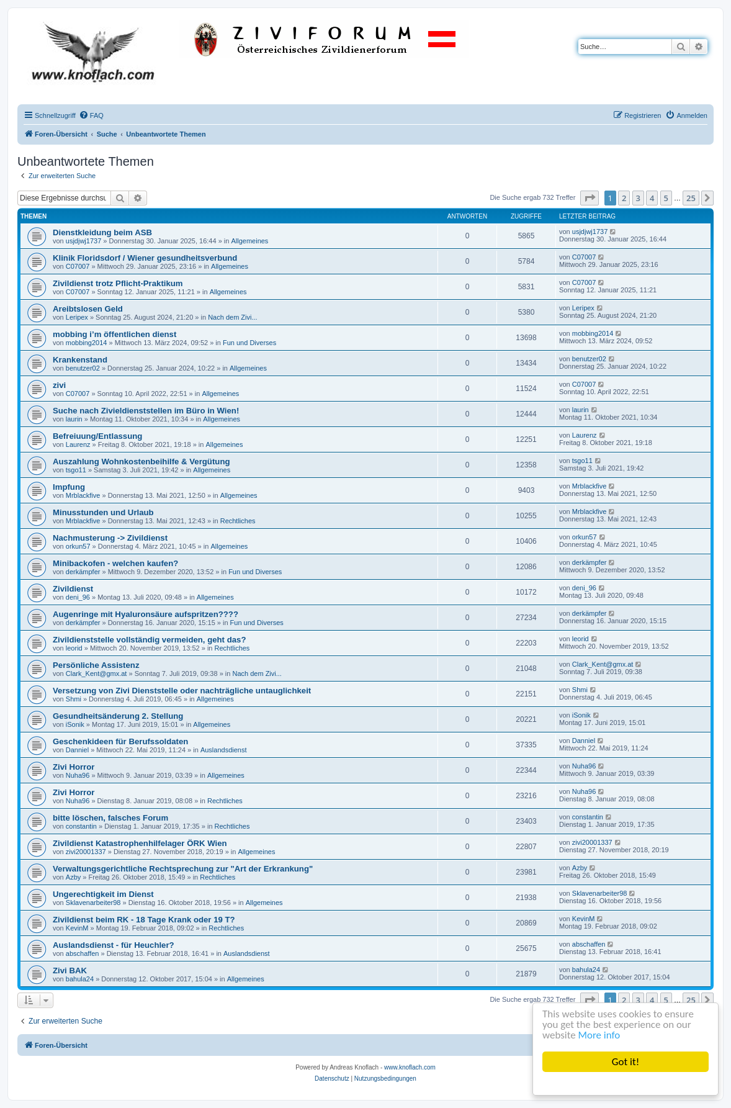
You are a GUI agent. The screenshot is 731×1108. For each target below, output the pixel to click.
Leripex (77, 317)
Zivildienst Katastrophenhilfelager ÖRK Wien (140, 843)
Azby (73, 877)
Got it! (625, 1061)
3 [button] (638, 198)
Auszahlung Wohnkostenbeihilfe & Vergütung (141, 461)
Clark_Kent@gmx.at (96, 673)
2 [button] (624, 198)
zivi (59, 385)
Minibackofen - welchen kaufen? (115, 563)
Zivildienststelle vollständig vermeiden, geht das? (149, 639)
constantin (81, 826)
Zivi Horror (73, 767)
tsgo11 (76, 470)
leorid (74, 648)
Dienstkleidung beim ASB (102, 232)
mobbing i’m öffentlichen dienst (114, 334)
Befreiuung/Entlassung (97, 436)
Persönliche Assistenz (96, 665)
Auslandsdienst (223, 750)
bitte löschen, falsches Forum (110, 817)
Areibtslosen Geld (88, 308)
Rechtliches (238, 521)
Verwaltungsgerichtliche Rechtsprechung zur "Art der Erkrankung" (183, 868)
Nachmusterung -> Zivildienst (110, 538)
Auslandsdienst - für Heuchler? (113, 945)
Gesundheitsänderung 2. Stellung (118, 716)
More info (599, 1035)
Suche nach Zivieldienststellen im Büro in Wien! (146, 410)
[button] (589, 198)
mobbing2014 (86, 342)
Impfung (69, 487)
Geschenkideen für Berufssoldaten (120, 741)
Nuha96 (78, 775)
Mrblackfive (83, 495)
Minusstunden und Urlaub (103, 512)
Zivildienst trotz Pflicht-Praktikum (118, 283)
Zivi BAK (70, 970)
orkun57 (78, 546)
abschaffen (82, 953)
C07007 (78, 266)
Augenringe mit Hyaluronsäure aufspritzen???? (145, 614)
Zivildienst (73, 588)
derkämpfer (83, 571)
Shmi (73, 699)
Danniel (77, 750)
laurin (74, 419)
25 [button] (691, 198)
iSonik (75, 724)
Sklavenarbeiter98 (93, 902)
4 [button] (652, 198)
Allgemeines (249, 241)
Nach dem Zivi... (232, 317)
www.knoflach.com (410, 1067)
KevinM (77, 928)
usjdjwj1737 (83, 241)
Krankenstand (80, 359)
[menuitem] (91, 115)
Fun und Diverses (249, 342)
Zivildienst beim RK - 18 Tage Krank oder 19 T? (144, 919)
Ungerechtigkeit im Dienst (103, 894)
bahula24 (80, 979)
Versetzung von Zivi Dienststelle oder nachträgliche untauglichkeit (182, 690)
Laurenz (78, 444)
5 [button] (666, 198)
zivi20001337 (86, 851)
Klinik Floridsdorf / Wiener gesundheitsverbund (145, 258)
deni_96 (78, 597)
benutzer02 (83, 368)
